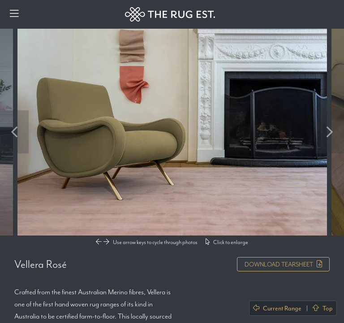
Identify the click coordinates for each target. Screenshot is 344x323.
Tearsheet (283, 264)
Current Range (277, 308)
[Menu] (14, 14)
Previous (14, 131)
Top (323, 308)
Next (329, 131)
